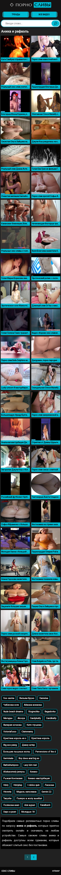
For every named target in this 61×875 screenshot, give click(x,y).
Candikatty (51, 718)
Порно (30, 5)
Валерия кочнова (12, 725)
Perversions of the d (45, 751)
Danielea (43, 698)
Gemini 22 (46, 791)
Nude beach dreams (13, 711)
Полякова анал (11, 805)
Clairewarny (27, 731)
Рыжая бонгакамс (13, 778)
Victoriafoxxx (9, 731)
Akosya (21, 718)
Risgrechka (33, 711)
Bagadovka (50, 711)
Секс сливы (8, 871)
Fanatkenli (45, 805)
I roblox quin (33, 785)
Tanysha (7, 798)
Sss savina (8, 698)
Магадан (7, 718)
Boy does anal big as (28, 758)
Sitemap (56, 871)
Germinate (8, 758)
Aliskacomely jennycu (14, 771)
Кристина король (40, 738)
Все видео (44, 14)
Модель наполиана (26, 791)
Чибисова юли (11, 705)
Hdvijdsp (17, 785)
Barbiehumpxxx (10, 765)
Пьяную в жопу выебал (29, 798)
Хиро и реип (9, 811)
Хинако (33, 771)
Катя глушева (34, 725)
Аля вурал (29, 805)
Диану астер (28, 745)
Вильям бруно (26, 698)
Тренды (16, 14)
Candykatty (35, 718)
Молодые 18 (28, 811)
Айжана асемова (33, 705)
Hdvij (5, 785)
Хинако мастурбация (39, 778)
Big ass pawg (10, 745)
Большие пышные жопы (16, 751)
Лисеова (49, 785)
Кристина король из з (14, 738)
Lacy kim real (30, 765)
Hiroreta (7, 791)
